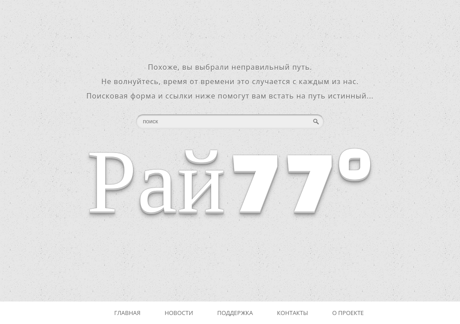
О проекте (347, 313)
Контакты (292, 313)
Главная (127, 313)
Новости (178, 313)
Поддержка (235, 313)
